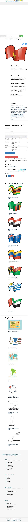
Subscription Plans (10, 171)
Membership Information (11, 504)
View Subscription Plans (17, 91)
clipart (12, 119)
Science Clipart (10, 468)
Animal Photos (10, 495)
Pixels (13, 136)
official (17, 107)
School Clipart (9, 462)
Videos (8, 482)
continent (13, 110)
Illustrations (9, 481)
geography (19, 112)
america (24, 107)
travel (20, 109)
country (24, 109)
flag (24, 112)
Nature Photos (10, 490)
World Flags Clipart (18, 39)
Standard (12, 134)
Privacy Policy (9, 507)
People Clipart (9, 465)
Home (6, 39)
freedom (12, 117)
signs (12, 109)
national (21, 105)
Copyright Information (11, 509)
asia (20, 107)
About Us (9, 503)
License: (6, 134)
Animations (9, 479)
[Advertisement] (13, 19)
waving (23, 117)
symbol (12, 107)
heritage (24, 110)
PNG (6, 147)
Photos (8, 478)
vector (16, 109)
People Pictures (10, 494)
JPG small (6, 145)
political (21, 114)
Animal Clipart (9, 463)
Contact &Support (10, 506)
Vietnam (12, 105)
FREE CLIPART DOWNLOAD (7, 139)
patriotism (17, 114)
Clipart (10, 39)
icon (17, 110)
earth (17, 105)
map (20, 110)
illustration (18, 117)
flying (12, 114)
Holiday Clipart (10, 466)
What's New (9, 469)
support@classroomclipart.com (16, 95)
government (13, 112)
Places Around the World (11, 491)
